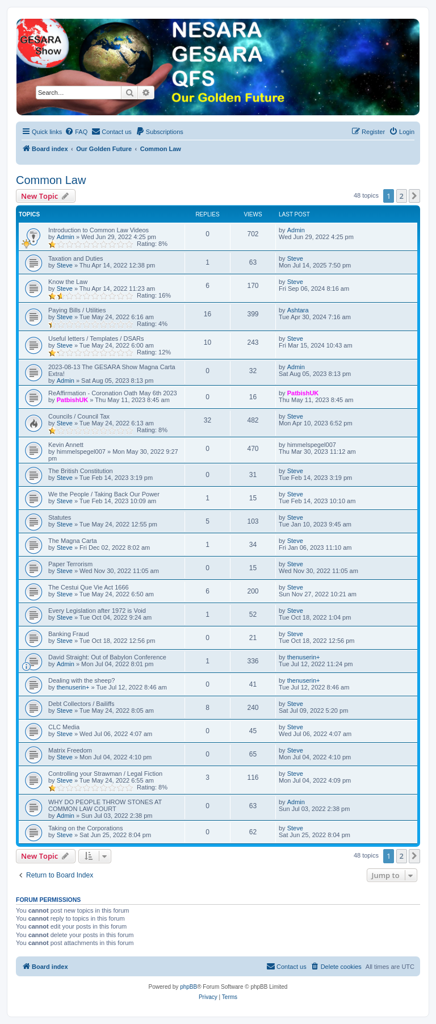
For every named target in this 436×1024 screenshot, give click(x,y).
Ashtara (298, 310)
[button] (414, 196)
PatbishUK (73, 399)
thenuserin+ (303, 657)
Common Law (51, 180)
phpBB (188, 987)
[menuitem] (76, 132)
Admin (65, 236)
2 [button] (402, 196)
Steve (65, 265)
